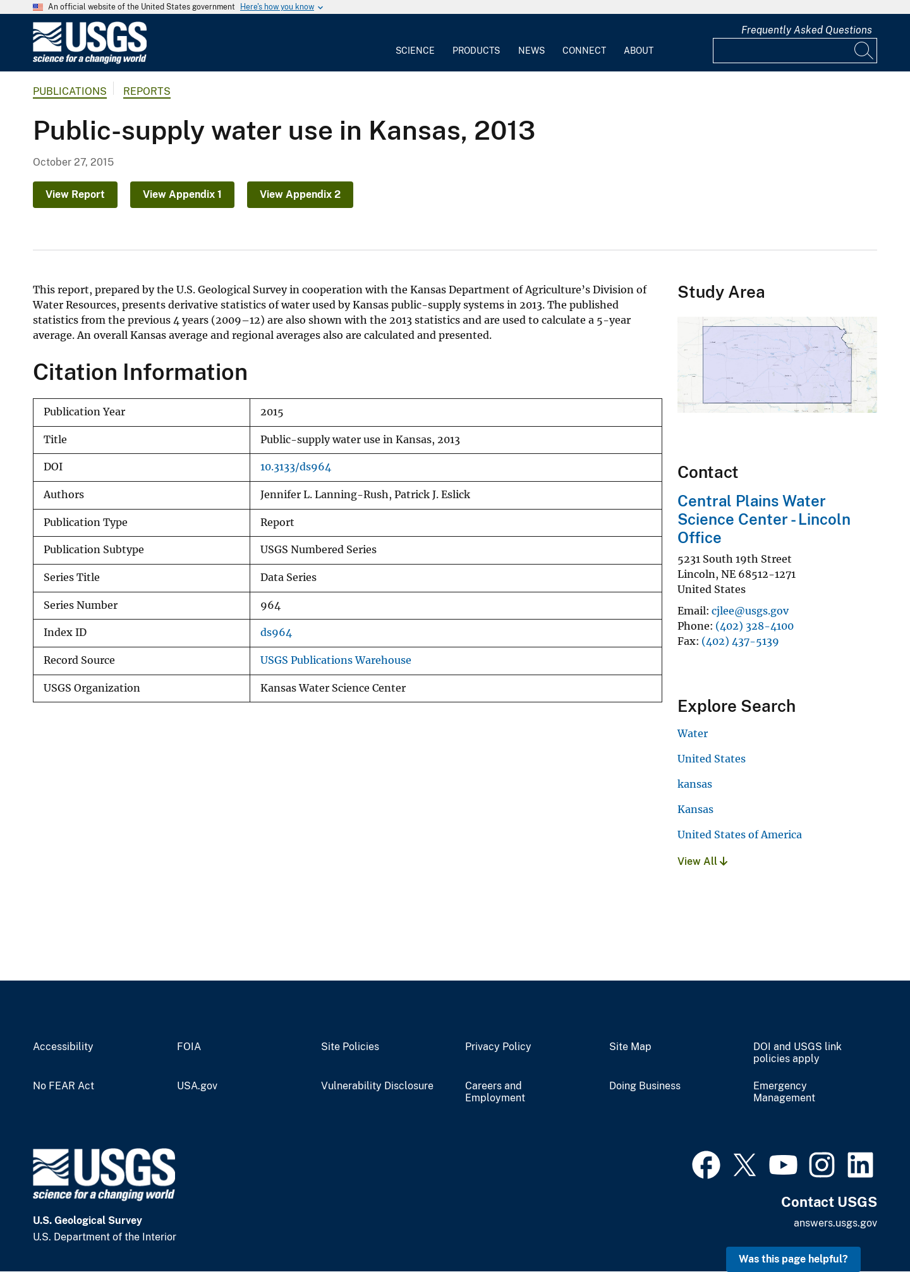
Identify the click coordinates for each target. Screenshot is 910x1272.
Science (415, 51)
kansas (694, 784)
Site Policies (350, 1047)
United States (711, 758)
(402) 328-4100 (754, 626)
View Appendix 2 (300, 194)
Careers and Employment (495, 1092)
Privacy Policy (498, 1047)
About (638, 51)
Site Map (630, 1047)
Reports (147, 91)
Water (692, 733)
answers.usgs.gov (835, 1223)
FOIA (189, 1047)
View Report (75, 194)
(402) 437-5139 (740, 641)
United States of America (739, 834)
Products (476, 51)
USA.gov (197, 1086)
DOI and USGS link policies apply (797, 1053)
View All (702, 861)
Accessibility (63, 1047)
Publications (70, 91)
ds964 (276, 633)
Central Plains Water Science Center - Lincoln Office (764, 519)
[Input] (795, 50)
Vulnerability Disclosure (377, 1086)
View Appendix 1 (182, 194)
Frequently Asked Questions (806, 30)
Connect (584, 51)
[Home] (90, 61)
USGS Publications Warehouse (335, 660)
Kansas (695, 809)
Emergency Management (784, 1092)
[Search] (864, 50)
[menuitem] (415, 42)
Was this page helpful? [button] (793, 1259)
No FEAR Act (63, 1086)
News (531, 51)
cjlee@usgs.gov (750, 610)
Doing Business (645, 1086)
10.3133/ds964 (295, 467)
